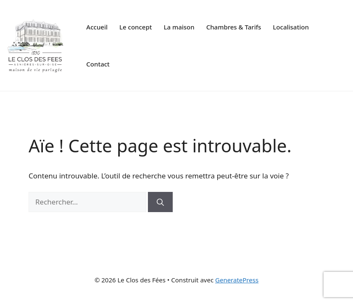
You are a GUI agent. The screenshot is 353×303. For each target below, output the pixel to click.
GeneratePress (236, 280)
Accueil (97, 27)
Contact (98, 64)
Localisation (290, 27)
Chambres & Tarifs (233, 27)
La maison (178, 27)
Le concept (135, 27)
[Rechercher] (160, 202)
